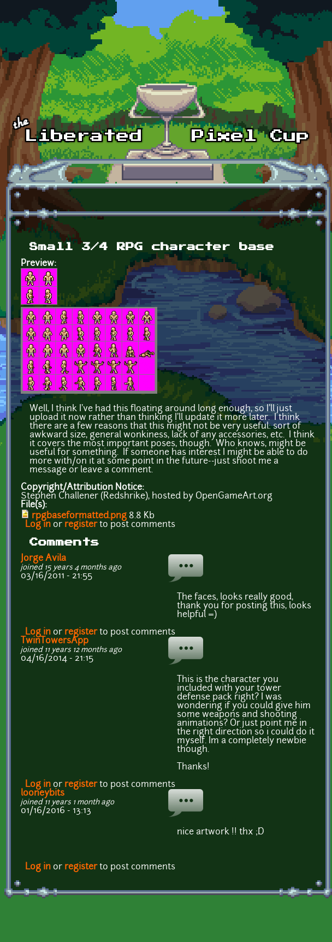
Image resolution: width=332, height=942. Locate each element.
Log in (38, 524)
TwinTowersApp (54, 641)
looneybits (42, 793)
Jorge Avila (43, 558)
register (80, 524)
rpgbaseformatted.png (79, 516)
